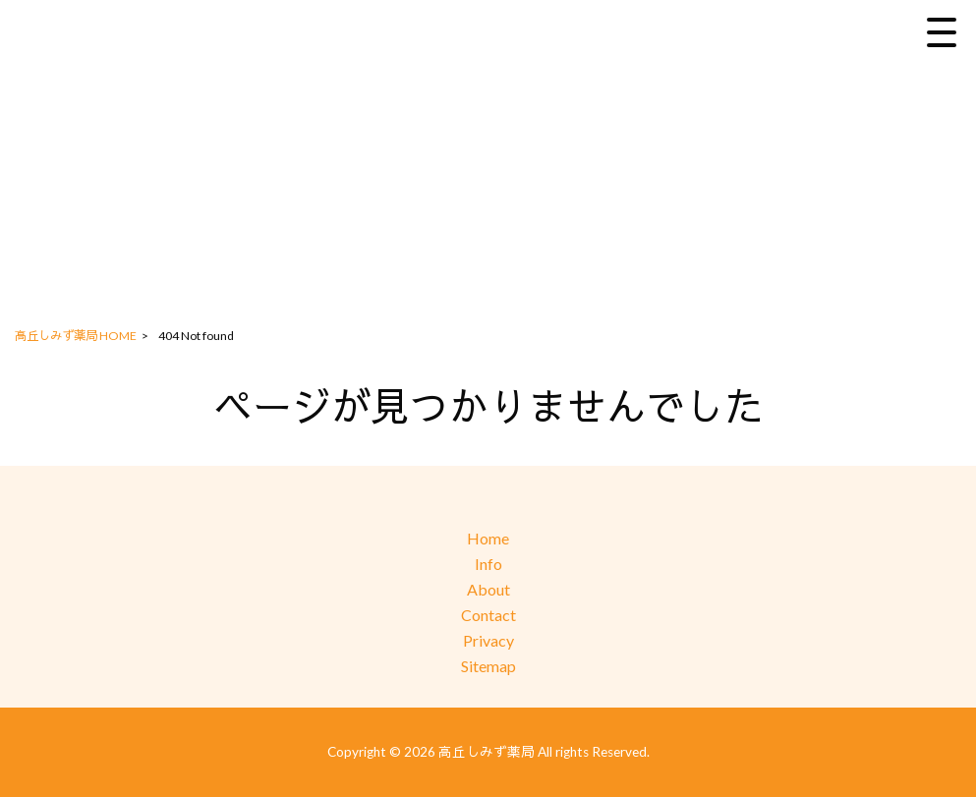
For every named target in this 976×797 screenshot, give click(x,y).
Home (488, 538)
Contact (488, 614)
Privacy (488, 640)
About (488, 589)
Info (488, 563)
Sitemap (488, 665)
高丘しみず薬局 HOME (76, 335)
